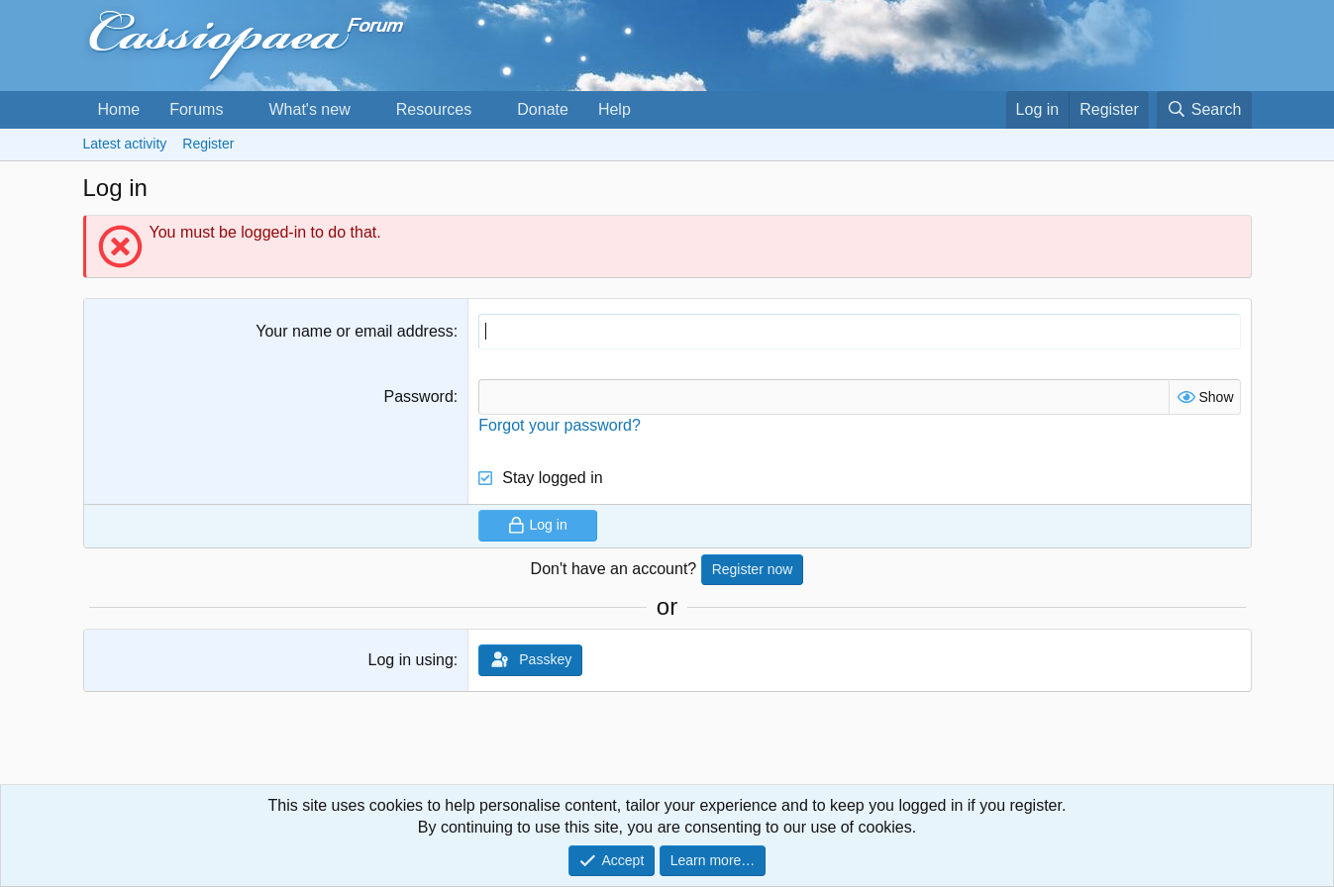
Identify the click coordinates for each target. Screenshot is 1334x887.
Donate (542, 109)
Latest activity (125, 143)
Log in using (410, 659)
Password (419, 396)
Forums (196, 109)
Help (614, 109)
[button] (239, 110)
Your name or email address (355, 331)
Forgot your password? (559, 425)
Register (208, 143)
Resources (433, 109)
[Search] (1204, 110)
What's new (309, 109)
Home (119, 109)
